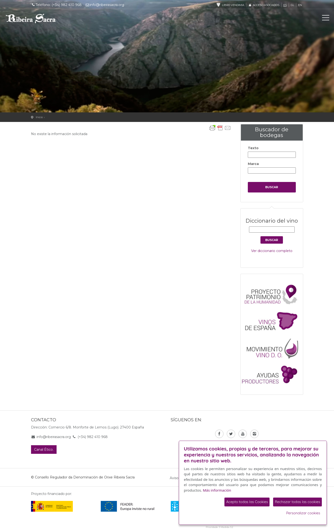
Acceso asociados (263, 5)
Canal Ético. (43, 449)
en (300, 5)
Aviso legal (178, 478)
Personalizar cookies (303, 513)
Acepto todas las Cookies (247, 501)
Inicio (39, 117)
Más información (217, 490)
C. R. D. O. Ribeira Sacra (31, 18)
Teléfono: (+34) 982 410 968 (56, 5)
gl (292, 5)
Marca (253, 164)
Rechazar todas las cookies (297, 501)
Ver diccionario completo (271, 251)
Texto (253, 148)
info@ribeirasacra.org (104, 5)
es (285, 5)
